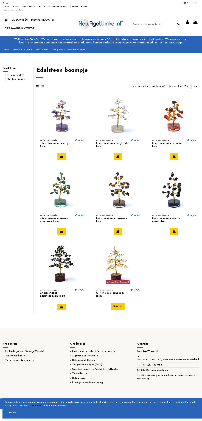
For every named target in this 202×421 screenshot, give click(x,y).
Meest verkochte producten (13, 10)
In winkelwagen (62, 156)
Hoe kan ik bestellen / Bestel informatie (19, 6)
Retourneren (79, 378)
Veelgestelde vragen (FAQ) (87, 364)
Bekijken (117, 306)
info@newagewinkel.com (154, 370)
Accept (12, 412)
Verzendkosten (80, 373)
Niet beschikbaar (17, 79)
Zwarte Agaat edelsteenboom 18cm (52, 294)
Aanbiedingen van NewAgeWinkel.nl (54, 6)
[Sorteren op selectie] (178, 86)
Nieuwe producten (79, 6)
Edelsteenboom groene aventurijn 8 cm (54, 220)
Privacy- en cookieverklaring (87, 382)
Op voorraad (15, 75)
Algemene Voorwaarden (85, 355)
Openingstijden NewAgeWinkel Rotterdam (95, 369)
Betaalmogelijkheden (83, 360)
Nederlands (191, 3)
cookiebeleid (35, 405)
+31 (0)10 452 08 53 (152, 365)
